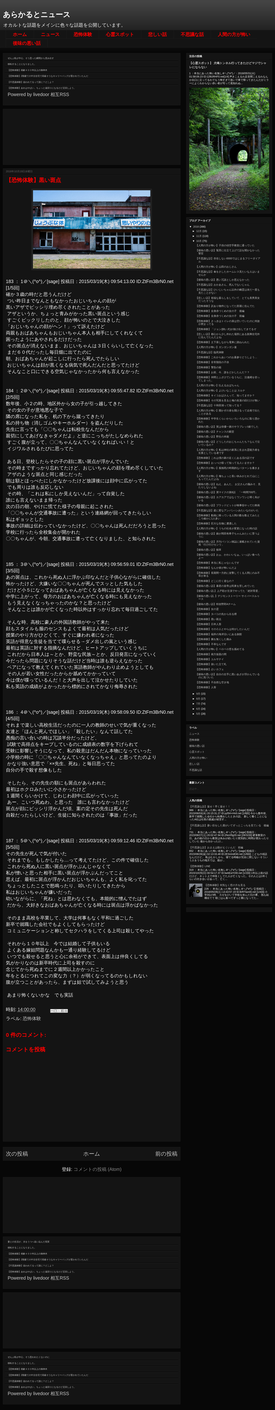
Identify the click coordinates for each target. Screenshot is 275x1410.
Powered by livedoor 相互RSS (38, 94)
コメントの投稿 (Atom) (98, 1169)
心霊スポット (120, 34)
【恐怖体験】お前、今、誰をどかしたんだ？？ (223, 372)
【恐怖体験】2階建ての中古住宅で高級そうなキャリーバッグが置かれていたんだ (48, 76)
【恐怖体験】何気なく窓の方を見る (224, 885)
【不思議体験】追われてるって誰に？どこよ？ (31, 82)
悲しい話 (157, 34)
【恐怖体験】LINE (199, 866)
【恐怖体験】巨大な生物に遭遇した (216, 523)
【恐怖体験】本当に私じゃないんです (217, 562)
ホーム (20, 34)
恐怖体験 (83, 34)
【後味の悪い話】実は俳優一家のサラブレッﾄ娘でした (227, 426)
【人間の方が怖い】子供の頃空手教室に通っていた (225, 245)
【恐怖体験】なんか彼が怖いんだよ (216, 567)
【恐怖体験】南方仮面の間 (211, 654)
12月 (199, 231)
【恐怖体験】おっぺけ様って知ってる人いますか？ (225, 462)
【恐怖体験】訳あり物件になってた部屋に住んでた (225, 306)
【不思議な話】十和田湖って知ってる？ (219, 405)
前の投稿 (166, 1154)
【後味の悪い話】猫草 (208, 549)
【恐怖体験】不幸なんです (211, 644)
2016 (196, 226)
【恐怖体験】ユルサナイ (210, 659)
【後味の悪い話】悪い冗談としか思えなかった (223, 279)
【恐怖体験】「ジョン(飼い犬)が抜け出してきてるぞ (226, 329)
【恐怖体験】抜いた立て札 (211, 664)
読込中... (194, 788)
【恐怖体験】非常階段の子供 (212, 362)
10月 (199, 240)
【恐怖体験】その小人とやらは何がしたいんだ (223, 629)
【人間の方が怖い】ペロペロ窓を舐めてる (220, 649)
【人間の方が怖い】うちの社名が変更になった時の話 (226, 528)
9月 (198, 693)
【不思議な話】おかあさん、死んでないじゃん (223, 284)
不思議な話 (192, 34)
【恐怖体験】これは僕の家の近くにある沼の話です (225, 457)
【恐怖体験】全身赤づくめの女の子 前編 (220, 315)
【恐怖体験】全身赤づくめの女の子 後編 (220, 310)
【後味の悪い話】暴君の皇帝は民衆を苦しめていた (225, 585)
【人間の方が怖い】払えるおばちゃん (217, 385)
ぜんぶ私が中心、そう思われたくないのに (29, 1357)
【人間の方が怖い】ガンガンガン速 (216, 347)
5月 (198, 713)
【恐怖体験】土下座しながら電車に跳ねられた (223, 342)
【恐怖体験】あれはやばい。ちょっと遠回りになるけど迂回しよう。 (42, 88)
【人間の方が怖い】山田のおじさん (216, 266)
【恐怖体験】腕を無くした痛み (214, 639)
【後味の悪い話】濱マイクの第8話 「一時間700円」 (227, 492)
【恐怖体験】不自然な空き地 (212, 682)
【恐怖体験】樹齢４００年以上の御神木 (27, 70)
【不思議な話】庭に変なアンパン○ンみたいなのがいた (227, 510)
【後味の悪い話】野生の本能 (212, 436)
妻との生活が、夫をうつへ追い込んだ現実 (29, 1241)
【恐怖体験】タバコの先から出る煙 (216, 614)
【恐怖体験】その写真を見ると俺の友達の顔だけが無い (228, 400)
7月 (198, 703)
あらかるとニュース (36, 14)
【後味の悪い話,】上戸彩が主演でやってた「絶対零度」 (228, 590)
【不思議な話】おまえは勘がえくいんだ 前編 (216, 847)
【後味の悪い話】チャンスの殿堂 (215, 431)
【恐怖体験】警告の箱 (208, 367)
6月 (198, 708)
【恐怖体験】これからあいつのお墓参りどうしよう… (226, 357)
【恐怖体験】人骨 (206, 687)
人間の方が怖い (234, 34)
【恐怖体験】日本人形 (208, 624)
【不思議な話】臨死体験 (210, 352)
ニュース (50, 34)
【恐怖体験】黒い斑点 (208, 619)
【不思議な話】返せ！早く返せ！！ (209, 806)
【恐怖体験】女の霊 (207, 609)
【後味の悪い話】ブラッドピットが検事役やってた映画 (228, 505)
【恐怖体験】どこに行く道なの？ (215, 580)
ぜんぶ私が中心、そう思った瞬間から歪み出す (31, 58)
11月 (199, 236)
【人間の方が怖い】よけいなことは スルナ (220, 390)
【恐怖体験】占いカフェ (210, 669)
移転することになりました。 (22, 64)
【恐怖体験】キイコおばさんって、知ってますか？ (225, 395)
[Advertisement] (91, 136)
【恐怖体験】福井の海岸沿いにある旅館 (219, 634)
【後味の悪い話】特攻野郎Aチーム (216, 604)
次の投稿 (17, 1154)
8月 (198, 698)
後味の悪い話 (27, 43)
